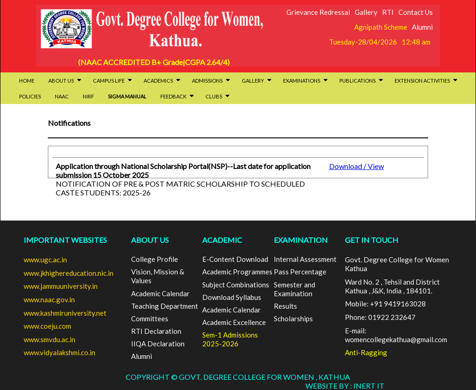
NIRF (88, 96)
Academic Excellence (234, 322)
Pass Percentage (300, 271)
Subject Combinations (235, 284)
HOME (26, 81)
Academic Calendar (160, 293)
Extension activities (426, 81)
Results (285, 306)
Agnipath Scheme (380, 27)
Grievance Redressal (318, 12)
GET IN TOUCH (371, 239)
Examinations (305, 81)
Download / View (356, 166)
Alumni (422, 27)
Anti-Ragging (366, 352)
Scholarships (293, 318)
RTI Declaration (156, 331)
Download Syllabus (231, 297)
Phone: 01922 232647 (380, 317)
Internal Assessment (305, 259)
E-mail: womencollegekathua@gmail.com (396, 335)
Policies (30, 96)
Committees (149, 318)
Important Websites (65, 239)
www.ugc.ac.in (45, 259)
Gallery (366, 12)
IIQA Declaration (158, 343)
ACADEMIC (222, 239)
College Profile (154, 259)
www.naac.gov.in (49, 299)
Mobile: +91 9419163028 (385, 303)
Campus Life (112, 81)
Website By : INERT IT (344, 385)
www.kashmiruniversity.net (65, 313)
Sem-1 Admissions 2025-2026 (230, 339)
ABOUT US (150, 239)
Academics (162, 81)
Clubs (217, 96)
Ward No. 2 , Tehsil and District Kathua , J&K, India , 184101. (392, 286)
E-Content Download (235, 259)
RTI (388, 12)
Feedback (177, 96)
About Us (64, 81)
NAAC (62, 96)
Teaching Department (164, 306)
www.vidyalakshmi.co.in (59, 352)
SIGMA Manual (127, 96)
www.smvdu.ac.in (49, 339)
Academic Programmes (237, 271)
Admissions (211, 81)
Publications (361, 81)
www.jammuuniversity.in (61, 286)
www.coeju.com (47, 326)
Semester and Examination (294, 289)
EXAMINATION (301, 239)
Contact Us (415, 12)
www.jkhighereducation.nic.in (68, 273)
